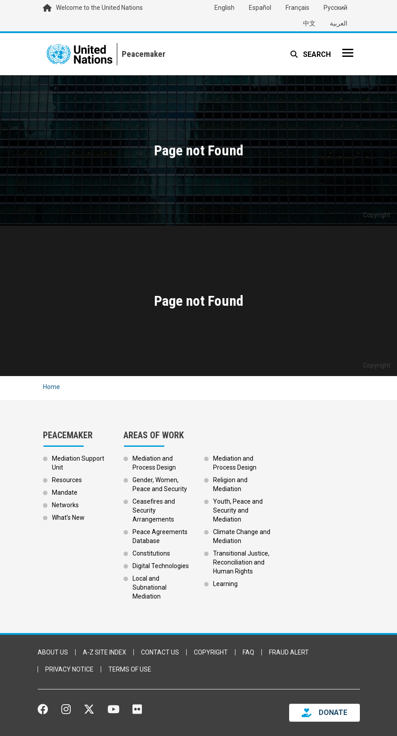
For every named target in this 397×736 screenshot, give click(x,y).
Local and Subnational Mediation (149, 587)
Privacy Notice (69, 669)
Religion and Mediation (230, 484)
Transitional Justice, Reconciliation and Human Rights (241, 562)
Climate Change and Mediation (241, 536)
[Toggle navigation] (347, 52)
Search (316, 54)
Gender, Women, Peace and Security (159, 484)
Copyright (211, 652)
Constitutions (151, 553)
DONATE (333, 712)
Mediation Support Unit (78, 463)
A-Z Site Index (104, 652)
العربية (338, 23)
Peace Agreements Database (160, 536)
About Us (53, 652)
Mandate (64, 492)
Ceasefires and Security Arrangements (153, 510)
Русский (335, 7)
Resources (67, 480)
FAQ (248, 652)
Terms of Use (129, 669)
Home (51, 386)
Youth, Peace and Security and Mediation (238, 510)
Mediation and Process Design (154, 463)
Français (297, 7)
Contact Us (160, 652)
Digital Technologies (160, 565)
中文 (309, 23)
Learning (225, 583)
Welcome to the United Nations (99, 7)
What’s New (68, 517)
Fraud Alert (289, 652)
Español (260, 7)
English (224, 7)
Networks (65, 505)
